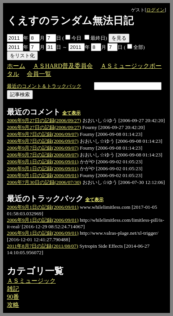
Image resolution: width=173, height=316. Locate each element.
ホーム (16, 66)
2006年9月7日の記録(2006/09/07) (43, 134)
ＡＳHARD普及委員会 (63, 66)
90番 (13, 296)
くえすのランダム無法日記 (70, 20)
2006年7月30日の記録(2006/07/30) (44, 182)
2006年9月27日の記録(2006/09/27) (44, 120)
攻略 (13, 304)
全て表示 (71, 113)
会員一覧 (39, 74)
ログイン (155, 10)
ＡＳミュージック (31, 280)
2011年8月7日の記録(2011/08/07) (42, 246)
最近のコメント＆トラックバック (44, 86)
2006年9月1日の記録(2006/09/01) (43, 161)
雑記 (13, 288)
